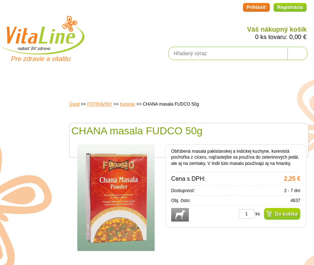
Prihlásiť (256, 7)
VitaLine (42, 30)
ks (257, 213)
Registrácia (290, 7)
